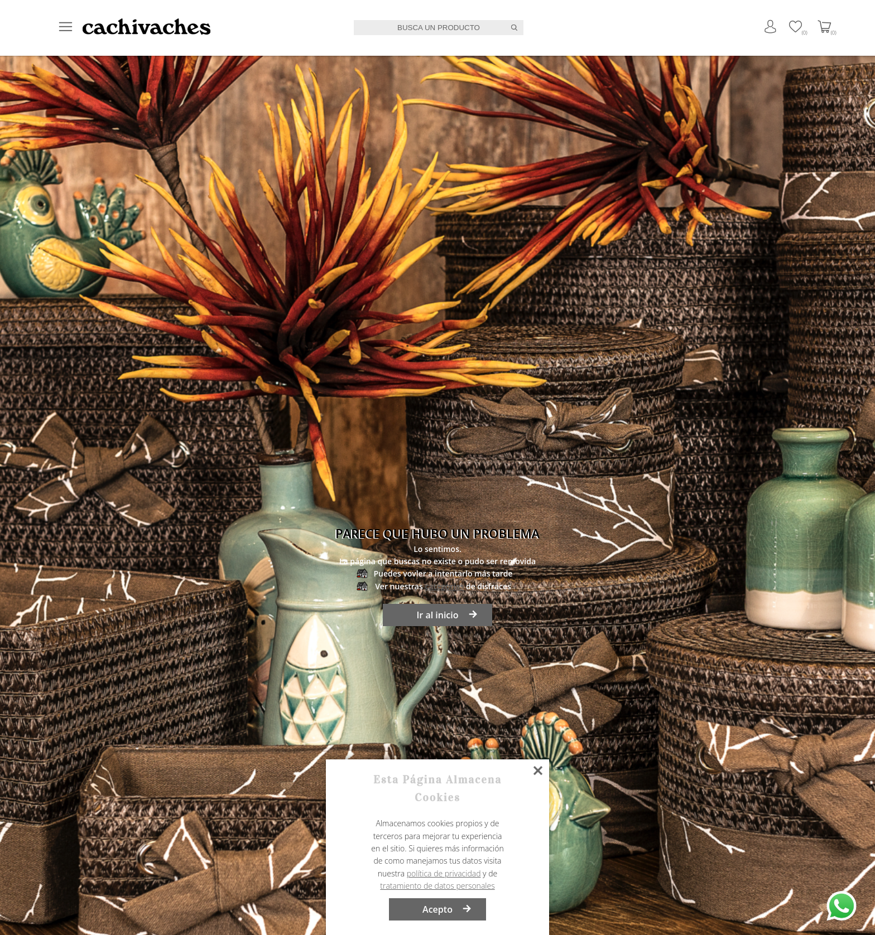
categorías (444, 586)
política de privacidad (444, 873)
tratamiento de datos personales (437, 885)
